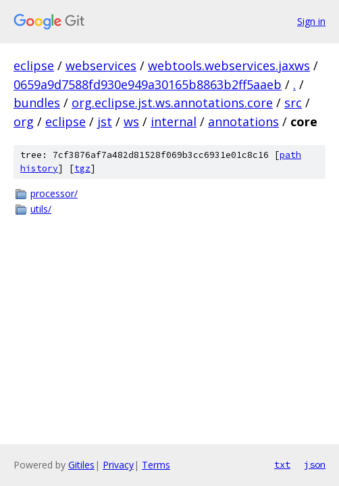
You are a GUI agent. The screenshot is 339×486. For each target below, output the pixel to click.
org (24, 121)
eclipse (34, 65)
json (314, 464)
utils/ (40, 208)
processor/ (54, 193)
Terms (156, 464)
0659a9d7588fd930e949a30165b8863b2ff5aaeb (148, 84)
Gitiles (81, 464)
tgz (82, 168)
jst (104, 121)
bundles (37, 102)
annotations (243, 121)
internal (174, 121)
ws (131, 121)
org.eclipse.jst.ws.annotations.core (172, 102)
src (293, 102)
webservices (101, 65)
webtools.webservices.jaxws (229, 65)
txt (282, 464)
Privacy (118, 464)
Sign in (311, 21)
